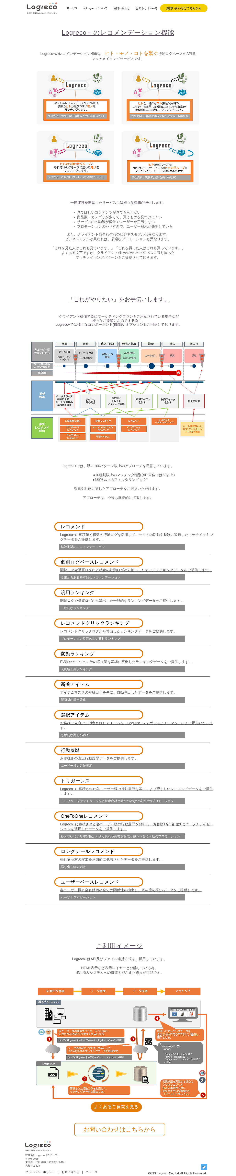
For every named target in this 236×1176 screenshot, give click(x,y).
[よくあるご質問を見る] (116, 1107)
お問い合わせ (70, 1172)
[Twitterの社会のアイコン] (204, 1167)
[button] (72, 8)
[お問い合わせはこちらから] (184, 8)
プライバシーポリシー (40, 1172)
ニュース (92, 1172)
